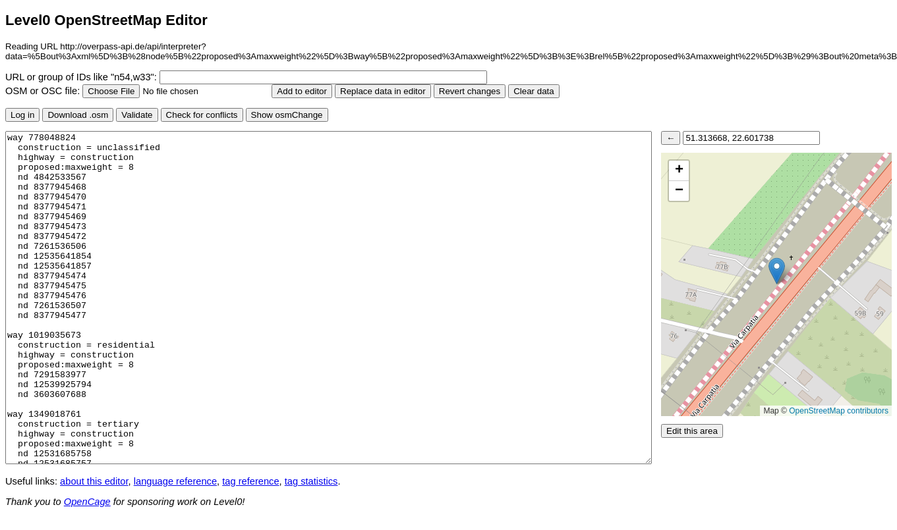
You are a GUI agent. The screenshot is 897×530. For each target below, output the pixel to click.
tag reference (250, 481)
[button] (776, 270)
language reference (175, 481)
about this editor (94, 481)
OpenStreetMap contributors (838, 410)
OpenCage (87, 501)
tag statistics (311, 481)
